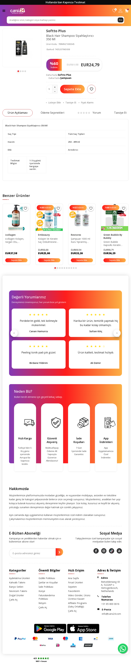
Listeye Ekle (53, 102)
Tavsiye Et (69, 102)
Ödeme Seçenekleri (52, 112)
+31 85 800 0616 (110, 603)
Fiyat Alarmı (86, 102)
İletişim (42, 603)
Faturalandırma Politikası (47, 597)
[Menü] (3, 10)
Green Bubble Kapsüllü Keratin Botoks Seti (112, 243)
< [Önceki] (14, 333)
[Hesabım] (120, 11)
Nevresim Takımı (18, 591)
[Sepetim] (127, 11)
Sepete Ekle (72, 89)
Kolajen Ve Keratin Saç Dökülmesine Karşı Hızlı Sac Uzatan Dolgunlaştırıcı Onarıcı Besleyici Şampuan (48, 240)
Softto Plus (56, 31)
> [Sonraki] (117, 333)
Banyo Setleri (16, 586)
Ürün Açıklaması (18, 112)
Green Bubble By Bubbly (112, 236)
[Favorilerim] (114, 11)
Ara (120, 19)
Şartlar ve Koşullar (48, 582)
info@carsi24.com (111, 613)
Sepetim (72, 586)
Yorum (89, 112)
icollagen (10, 234)
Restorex (76, 234)
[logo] (17, 10)
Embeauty (44, 234)
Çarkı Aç (13, 599)
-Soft (48, 661)
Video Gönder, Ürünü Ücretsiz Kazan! (79, 597)
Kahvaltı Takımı (17, 582)
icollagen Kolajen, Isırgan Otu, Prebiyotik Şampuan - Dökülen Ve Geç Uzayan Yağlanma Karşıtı (16, 240)
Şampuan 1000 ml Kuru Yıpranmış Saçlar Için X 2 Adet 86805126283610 (81, 240)
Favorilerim (74, 591)
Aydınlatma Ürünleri (19, 578)
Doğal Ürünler (16, 595)
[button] (18, 71)
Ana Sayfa (73, 578)
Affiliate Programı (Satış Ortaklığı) (77, 605)
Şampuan (65, 77)
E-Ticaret (56, 661)
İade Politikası (46, 586)
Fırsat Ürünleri (75, 582)
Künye (42, 591)
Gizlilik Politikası (47, 578)
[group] (22, 48)
